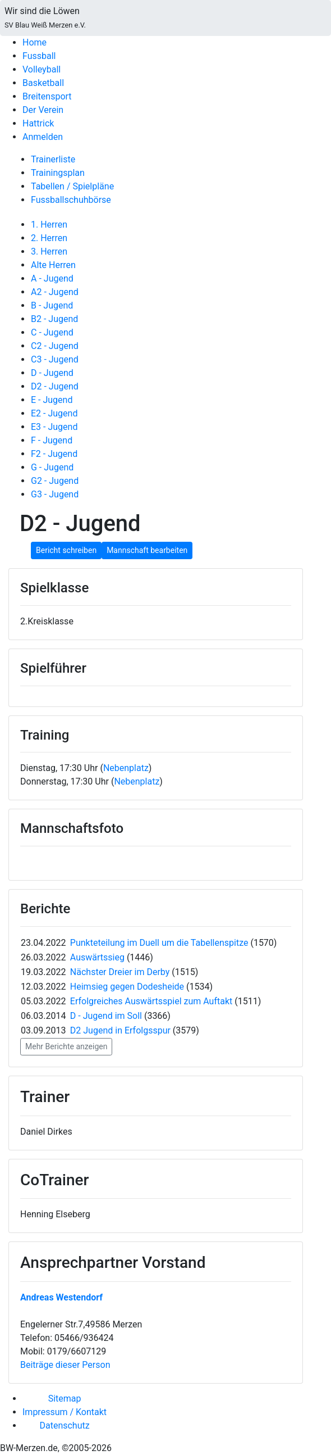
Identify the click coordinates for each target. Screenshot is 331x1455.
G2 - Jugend (55, 480)
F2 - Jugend (54, 453)
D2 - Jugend (55, 386)
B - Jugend (52, 305)
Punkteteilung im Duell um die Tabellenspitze (160, 942)
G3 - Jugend (55, 494)
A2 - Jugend (55, 292)
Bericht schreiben (66, 550)
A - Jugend (52, 278)
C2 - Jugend (55, 346)
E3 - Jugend (54, 426)
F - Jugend (51, 440)
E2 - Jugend (54, 413)
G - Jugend (52, 467)
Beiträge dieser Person (65, 1364)
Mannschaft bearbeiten (147, 550)
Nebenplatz (126, 768)
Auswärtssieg (98, 957)
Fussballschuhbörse (71, 199)
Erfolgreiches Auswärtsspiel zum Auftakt (151, 1001)
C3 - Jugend (55, 359)
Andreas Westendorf (61, 1297)
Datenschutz (64, 1425)
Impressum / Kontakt (64, 1412)
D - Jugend (52, 373)
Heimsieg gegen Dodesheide (127, 986)
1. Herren (49, 224)
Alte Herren (53, 265)
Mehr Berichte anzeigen (66, 1046)
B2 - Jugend (54, 319)
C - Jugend (52, 332)
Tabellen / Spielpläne (72, 186)
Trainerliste (53, 159)
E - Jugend (51, 400)
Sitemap (64, 1398)
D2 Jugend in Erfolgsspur (120, 1030)
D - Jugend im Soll (106, 1015)
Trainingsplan (58, 172)
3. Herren (49, 251)
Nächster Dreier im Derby (121, 972)
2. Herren (49, 238)
